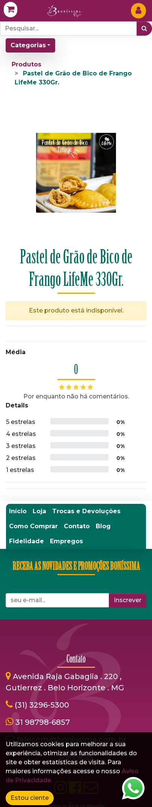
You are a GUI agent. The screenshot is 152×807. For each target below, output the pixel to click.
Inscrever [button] (127, 600)
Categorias (28, 45)
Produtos (26, 64)
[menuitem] (18, 511)
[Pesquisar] (144, 28)
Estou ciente (30, 797)
